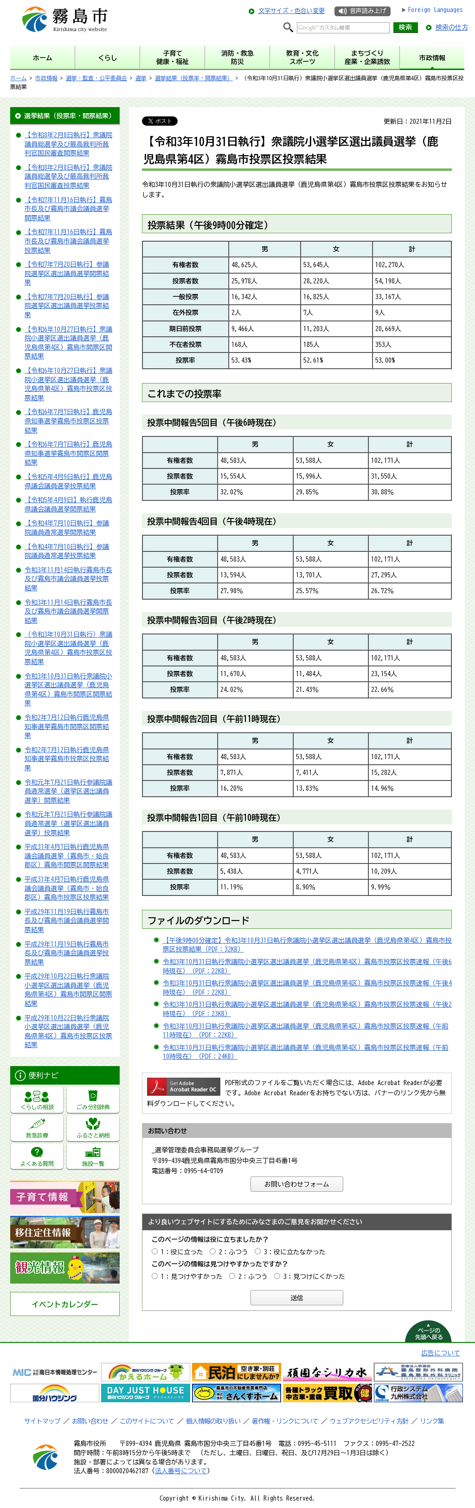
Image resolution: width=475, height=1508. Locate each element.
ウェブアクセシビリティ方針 (369, 1421)
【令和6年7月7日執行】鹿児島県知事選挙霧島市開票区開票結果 (68, 453)
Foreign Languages (435, 9)
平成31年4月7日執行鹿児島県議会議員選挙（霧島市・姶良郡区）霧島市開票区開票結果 (67, 855)
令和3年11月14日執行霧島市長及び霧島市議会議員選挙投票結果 (68, 579)
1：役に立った (182, 1252)
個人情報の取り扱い (213, 1421)
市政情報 (46, 78)
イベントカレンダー (65, 1304)
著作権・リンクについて (285, 1421)
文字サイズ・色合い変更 (291, 11)
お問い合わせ (90, 1421)
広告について (440, 1353)
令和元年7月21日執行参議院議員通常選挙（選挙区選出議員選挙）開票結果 (68, 791)
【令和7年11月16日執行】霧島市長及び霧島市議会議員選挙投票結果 (68, 241)
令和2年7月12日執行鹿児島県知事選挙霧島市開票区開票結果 (67, 726)
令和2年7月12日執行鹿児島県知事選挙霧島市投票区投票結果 (67, 759)
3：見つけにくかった (314, 1276)
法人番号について (181, 1471)
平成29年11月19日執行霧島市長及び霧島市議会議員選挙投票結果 (67, 953)
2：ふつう (233, 1252)
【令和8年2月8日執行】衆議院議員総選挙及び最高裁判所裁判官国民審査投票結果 (68, 176)
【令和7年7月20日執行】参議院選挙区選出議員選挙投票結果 (67, 306)
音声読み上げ (368, 11)
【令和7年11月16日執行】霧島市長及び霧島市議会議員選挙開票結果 (68, 209)
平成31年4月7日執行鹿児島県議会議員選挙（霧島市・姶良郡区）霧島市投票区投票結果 (67, 888)
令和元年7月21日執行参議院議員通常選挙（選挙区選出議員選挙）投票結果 (68, 823)
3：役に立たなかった (295, 1252)
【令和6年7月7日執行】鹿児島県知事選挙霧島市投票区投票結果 (68, 421)
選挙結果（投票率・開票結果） (194, 78)
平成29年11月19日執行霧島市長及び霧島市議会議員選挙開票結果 (67, 920)
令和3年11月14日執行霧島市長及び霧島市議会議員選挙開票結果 (68, 611)
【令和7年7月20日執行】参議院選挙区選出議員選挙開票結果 (67, 273)
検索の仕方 (452, 27)
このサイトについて (147, 1421)
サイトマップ (42, 1421)
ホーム (18, 78)
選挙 (141, 78)
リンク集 (432, 1421)
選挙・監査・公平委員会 (96, 78)
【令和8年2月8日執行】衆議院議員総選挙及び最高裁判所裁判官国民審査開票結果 (68, 144)
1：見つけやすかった (192, 1276)
